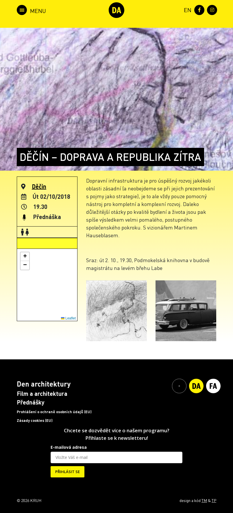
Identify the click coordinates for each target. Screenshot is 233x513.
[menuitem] (186, 9)
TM (204, 500)
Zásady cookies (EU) (35, 420)
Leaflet (68, 318)
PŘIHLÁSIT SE (67, 471)
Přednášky (31, 402)
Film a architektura (42, 393)
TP (214, 500)
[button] (25, 256)
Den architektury (44, 383)
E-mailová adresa (69, 447)
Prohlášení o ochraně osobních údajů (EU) (54, 411)
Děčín (39, 186)
